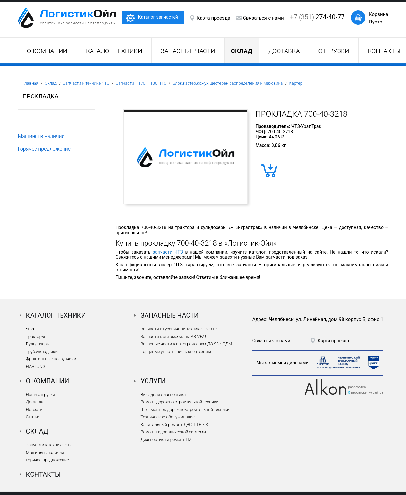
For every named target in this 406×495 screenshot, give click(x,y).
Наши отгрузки (40, 394)
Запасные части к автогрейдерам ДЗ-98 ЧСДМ (186, 344)
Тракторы (35, 336)
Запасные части (188, 51)
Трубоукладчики (42, 351)
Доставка (284, 51)
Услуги (153, 381)
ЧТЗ (30, 329)
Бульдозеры (38, 344)
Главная (31, 83)
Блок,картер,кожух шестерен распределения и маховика (228, 83)
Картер (295, 83)
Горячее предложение (44, 149)
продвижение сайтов (367, 392)
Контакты (43, 474)
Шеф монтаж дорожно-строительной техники (185, 409)
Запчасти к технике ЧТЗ (86, 83)
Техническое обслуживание (168, 417)
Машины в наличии (41, 136)
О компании (47, 51)
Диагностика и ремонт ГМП (168, 439)
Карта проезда (213, 18)
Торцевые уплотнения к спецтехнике (176, 351)
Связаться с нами (263, 18)
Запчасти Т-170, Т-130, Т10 (141, 83)
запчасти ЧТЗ (168, 252)
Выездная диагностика (163, 394)
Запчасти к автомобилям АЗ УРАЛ (174, 336)
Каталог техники (114, 51)
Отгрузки (333, 51)
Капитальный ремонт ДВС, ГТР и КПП (178, 424)
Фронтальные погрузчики (51, 359)
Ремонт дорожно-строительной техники (179, 402)
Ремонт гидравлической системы (173, 431)
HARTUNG (36, 366)
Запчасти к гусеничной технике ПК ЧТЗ (179, 329)
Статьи (33, 417)
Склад (51, 83)
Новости (34, 409)
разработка (357, 387)
